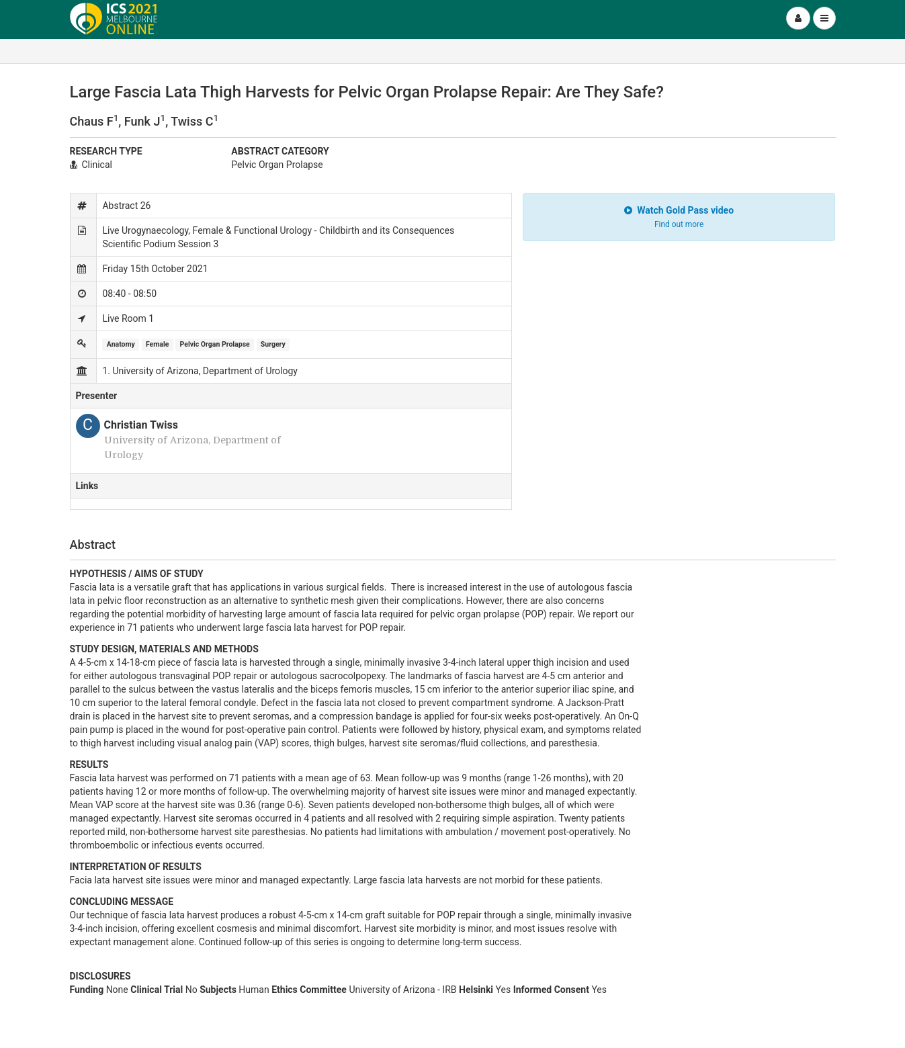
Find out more (678, 224)
